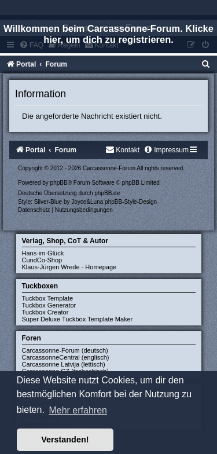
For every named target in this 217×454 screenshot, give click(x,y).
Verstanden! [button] (65, 439)
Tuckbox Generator (49, 305)
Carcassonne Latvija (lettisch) (63, 364)
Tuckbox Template (47, 298)
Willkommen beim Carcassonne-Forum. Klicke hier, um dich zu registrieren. (108, 34)
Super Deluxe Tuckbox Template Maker (77, 319)
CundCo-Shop (42, 260)
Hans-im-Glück (43, 253)
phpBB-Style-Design (131, 202)
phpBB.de (107, 193)
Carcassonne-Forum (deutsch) (65, 350)
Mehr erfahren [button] (78, 410)
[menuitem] (206, 64)
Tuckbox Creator (45, 312)
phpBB (59, 183)
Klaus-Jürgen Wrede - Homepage (69, 266)
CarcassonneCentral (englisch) (65, 357)
